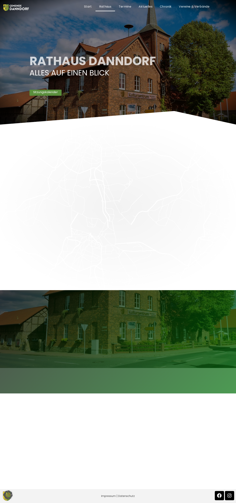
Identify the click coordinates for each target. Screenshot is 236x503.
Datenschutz (126, 496)
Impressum (108, 496)
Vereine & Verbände (194, 6)
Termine (125, 6)
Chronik (165, 6)
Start (88, 6)
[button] (8, 495)
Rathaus (105, 6)
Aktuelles (145, 6)
